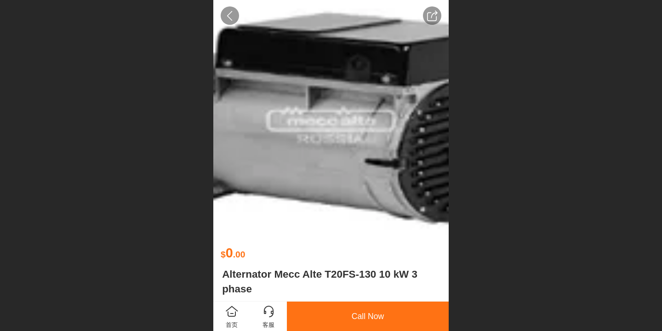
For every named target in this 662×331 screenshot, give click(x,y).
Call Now (368, 316)
